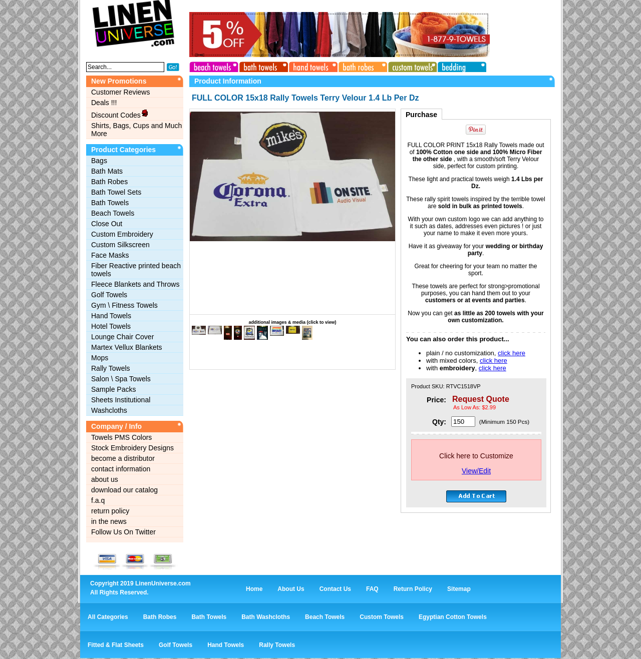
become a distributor (123, 458)
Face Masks (110, 255)
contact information (120, 469)
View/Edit (476, 471)
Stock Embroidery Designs (132, 448)
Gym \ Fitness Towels (124, 305)
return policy (110, 511)
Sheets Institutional (120, 400)
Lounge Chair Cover (122, 337)
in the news (109, 521)
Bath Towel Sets (116, 192)
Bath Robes (109, 182)
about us (104, 479)
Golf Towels (109, 295)
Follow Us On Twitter (123, 532)
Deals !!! (104, 103)
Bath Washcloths (265, 616)
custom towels (410, 66)
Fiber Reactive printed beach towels (136, 270)
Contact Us (335, 588)
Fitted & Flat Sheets (116, 644)
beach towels (213, 66)
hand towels (312, 66)
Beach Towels (112, 213)
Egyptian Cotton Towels (453, 616)
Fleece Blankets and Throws (135, 284)
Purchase (421, 115)
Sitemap (459, 588)
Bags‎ (99, 161)
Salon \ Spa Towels (121, 379)
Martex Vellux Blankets (126, 347)
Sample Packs (113, 389)
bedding (459, 66)
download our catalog (124, 490)
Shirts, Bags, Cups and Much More (136, 130)
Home (254, 588)
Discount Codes (120, 114)
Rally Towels (110, 368)
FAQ (372, 588)
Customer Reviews (120, 92)
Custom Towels (382, 616)
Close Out (106, 224)
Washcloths (109, 410)
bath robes (361, 66)
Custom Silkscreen (120, 245)
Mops (99, 358)
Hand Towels (111, 316)
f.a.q (98, 500)
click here (511, 353)
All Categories (108, 616)
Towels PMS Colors (121, 437)
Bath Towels (110, 203)
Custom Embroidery (122, 234)
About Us (290, 588)
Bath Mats (107, 171)
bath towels (262, 66)
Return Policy (413, 588)
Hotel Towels (111, 326)
